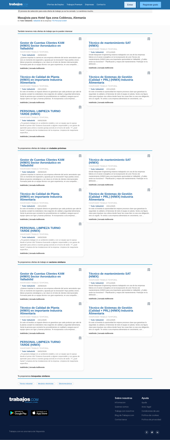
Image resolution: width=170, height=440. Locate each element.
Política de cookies (150, 415)
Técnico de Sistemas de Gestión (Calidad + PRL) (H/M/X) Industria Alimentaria (111, 80)
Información (120, 403)
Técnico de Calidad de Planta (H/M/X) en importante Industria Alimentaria (41, 80)
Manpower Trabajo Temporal (34, 52)
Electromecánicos (65, 384)
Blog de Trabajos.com (124, 415)
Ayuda (144, 403)
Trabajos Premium (74, 5)
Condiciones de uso (150, 411)
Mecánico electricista (45, 384)
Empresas (89, 5)
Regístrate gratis (150, 5)
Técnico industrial (26, 384)
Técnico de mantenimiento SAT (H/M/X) (110, 44)
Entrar (130, 5)
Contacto (101, 5)
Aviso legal (146, 407)
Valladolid (36, 21)
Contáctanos (121, 420)
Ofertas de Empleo (55, 5)
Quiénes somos (122, 407)
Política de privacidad (151, 420)
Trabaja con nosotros (124, 411)
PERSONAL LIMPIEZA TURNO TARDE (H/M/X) (40, 112)
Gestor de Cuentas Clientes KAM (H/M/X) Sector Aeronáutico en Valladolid (42, 45)
